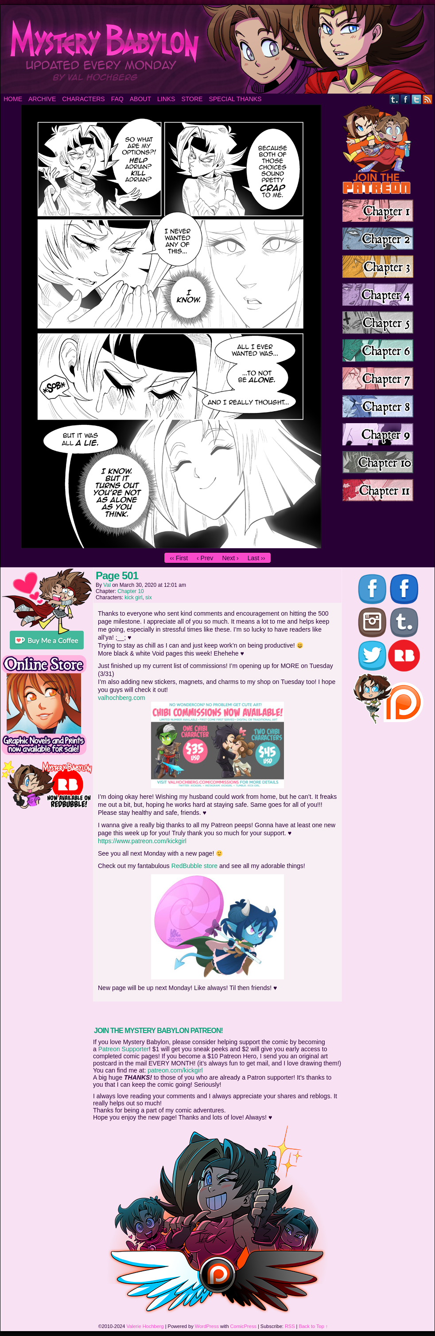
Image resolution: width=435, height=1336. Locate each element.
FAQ (117, 98)
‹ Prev (205, 558)
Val (106, 585)
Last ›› (256, 558)
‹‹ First (179, 558)
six (148, 597)
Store (191, 98)
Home (13, 98)
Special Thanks (235, 98)
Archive (42, 98)
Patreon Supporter (123, 1049)
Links (166, 98)
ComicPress (243, 1326)
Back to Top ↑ (313, 1326)
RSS (427, 99)
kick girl (133, 597)
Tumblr (394, 99)
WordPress (207, 1326)
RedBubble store (194, 865)
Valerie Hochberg (144, 1326)
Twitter (416, 99)
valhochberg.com (121, 697)
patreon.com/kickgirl (175, 1070)
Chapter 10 (130, 591)
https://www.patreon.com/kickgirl (142, 841)
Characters (83, 98)
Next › (230, 558)
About (140, 98)
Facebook (405, 99)
